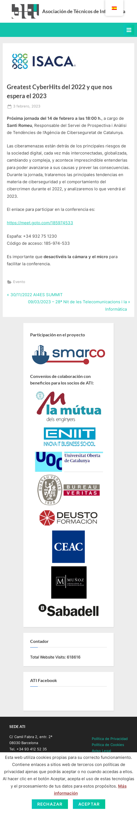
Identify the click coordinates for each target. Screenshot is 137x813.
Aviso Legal (101, 751)
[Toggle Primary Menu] (129, 30)
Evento (19, 282)
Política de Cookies (108, 745)
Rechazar (49, 804)
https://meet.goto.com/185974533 (40, 222)
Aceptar (89, 804)
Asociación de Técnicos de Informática (83, 11)
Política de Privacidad (110, 739)
